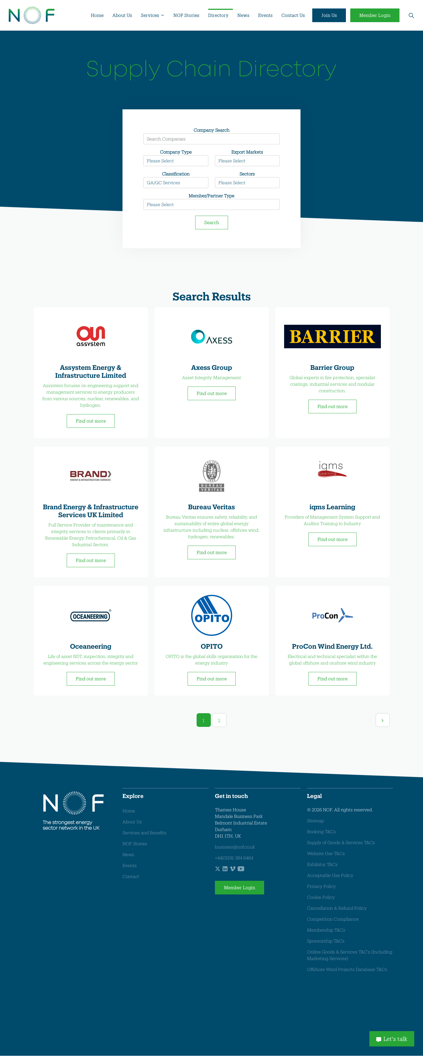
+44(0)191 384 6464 (234, 858)
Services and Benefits (144, 832)
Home (97, 15)
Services (150, 15)
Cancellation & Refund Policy (337, 908)
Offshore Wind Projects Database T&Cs (347, 969)
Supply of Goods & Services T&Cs (341, 842)
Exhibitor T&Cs (322, 864)
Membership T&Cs (326, 930)
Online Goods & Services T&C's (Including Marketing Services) (349, 955)
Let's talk (391, 1038)
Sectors (247, 173)
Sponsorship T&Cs (326, 941)
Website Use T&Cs (326, 853)
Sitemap (315, 820)
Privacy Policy (321, 886)
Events (265, 15)
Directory (218, 15)
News (243, 15)
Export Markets (247, 151)
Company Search (211, 130)
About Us (122, 15)
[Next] (382, 720)
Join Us (329, 15)
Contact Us (293, 15)
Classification (175, 173)
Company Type (176, 151)
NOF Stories (186, 15)
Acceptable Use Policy (330, 875)
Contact (130, 876)
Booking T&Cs (321, 831)
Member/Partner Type (211, 195)
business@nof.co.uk (235, 847)
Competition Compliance (333, 919)
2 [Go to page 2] (219, 720)
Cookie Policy (321, 897)
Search (211, 222)
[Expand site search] (411, 15)
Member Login (374, 15)
